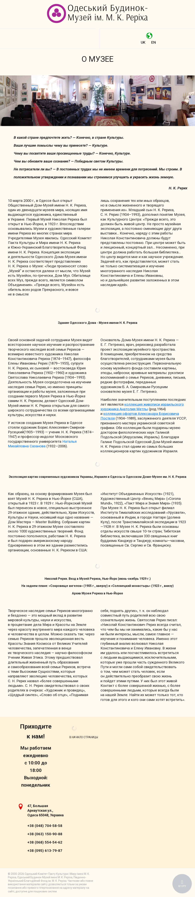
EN (153, 42)
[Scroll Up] (83, 737)
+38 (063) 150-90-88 (44, 834)
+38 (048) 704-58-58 (44, 826)
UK (143, 42)
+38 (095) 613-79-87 (44, 851)
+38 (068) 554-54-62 (44, 842)
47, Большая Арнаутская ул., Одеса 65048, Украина (45, 810)
